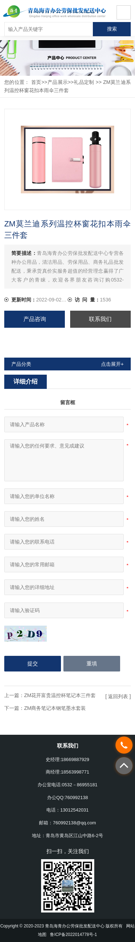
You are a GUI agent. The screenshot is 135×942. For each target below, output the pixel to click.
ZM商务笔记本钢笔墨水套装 (55, 708)
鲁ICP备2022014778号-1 (73, 934)
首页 (36, 82)
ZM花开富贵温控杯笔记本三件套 (60, 695)
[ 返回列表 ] (118, 696)
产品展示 (57, 82)
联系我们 (100, 319)
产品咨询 (34, 319)
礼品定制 (84, 82)
